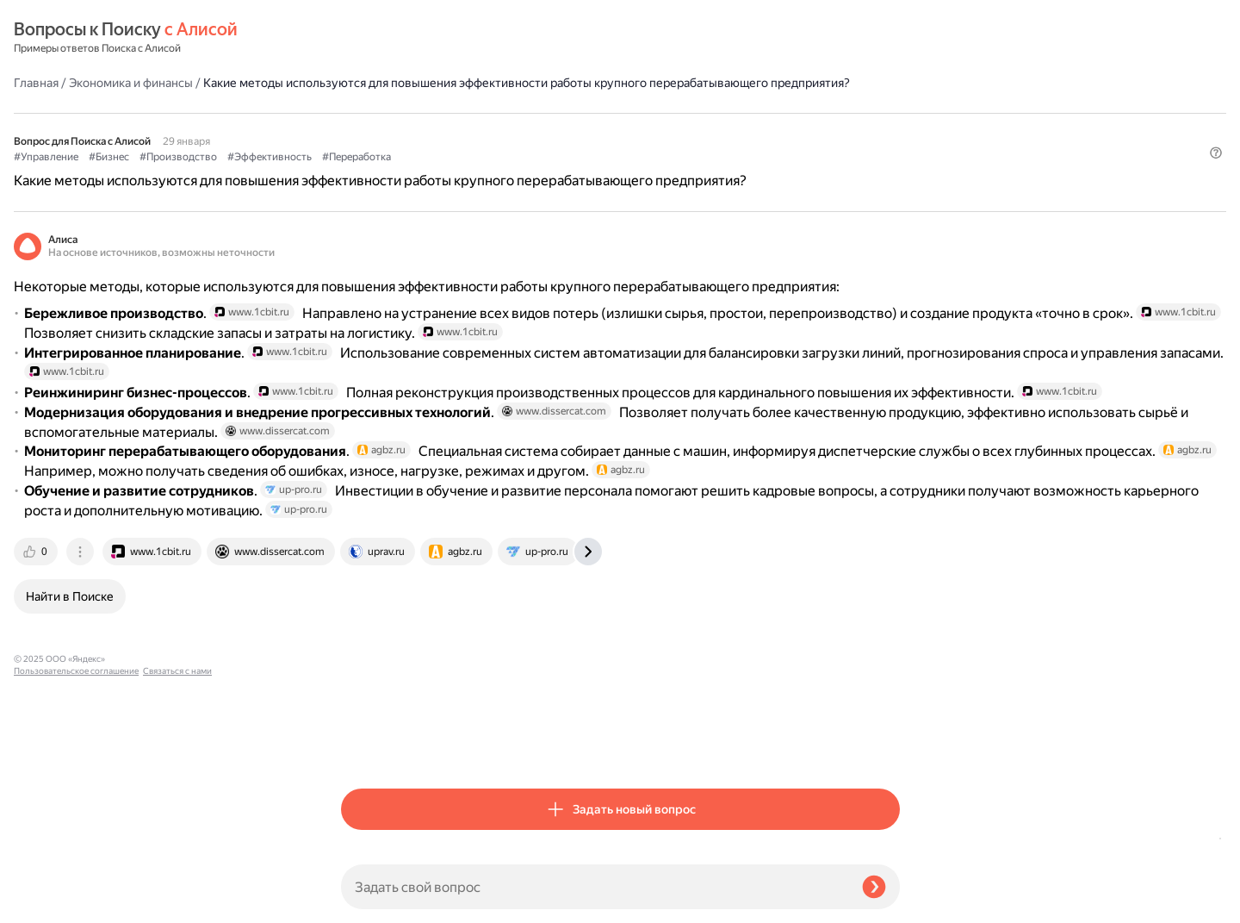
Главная (363, 38)
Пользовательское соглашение (76, 890)
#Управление (373, 130)
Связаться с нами (48, 902)
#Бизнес (436, 130)
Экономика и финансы (458, 38)
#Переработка (683, 130)
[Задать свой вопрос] (594, 886)
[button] (889, 158)
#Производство (505, 130)
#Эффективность (597, 130)
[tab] (364, 745)
